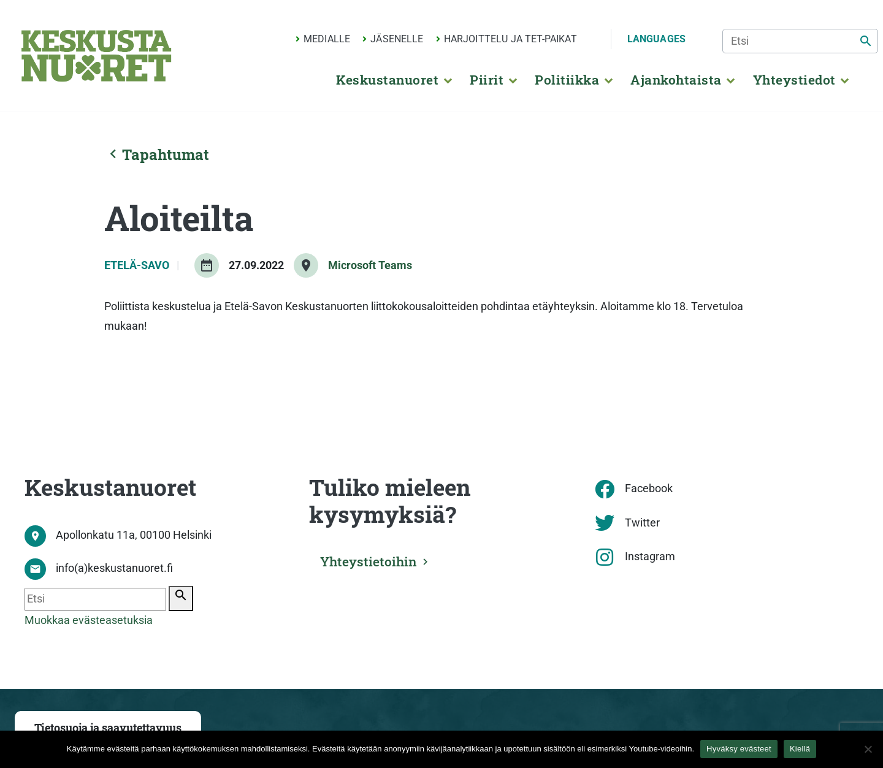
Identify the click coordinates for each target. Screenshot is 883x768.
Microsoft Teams (370, 265)
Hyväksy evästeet (738, 748)
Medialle (327, 39)
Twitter (642, 523)
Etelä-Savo (138, 265)
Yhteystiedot (794, 79)
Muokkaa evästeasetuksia (89, 620)
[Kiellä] (868, 749)
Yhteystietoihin (368, 561)
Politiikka (567, 79)
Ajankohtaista (675, 79)
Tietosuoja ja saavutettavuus (108, 728)
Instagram (650, 556)
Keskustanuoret (387, 79)
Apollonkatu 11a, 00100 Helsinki (134, 535)
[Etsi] (800, 41)
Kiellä (800, 748)
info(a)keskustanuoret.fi (114, 568)
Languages (656, 39)
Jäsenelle (396, 39)
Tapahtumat (156, 154)
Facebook (649, 488)
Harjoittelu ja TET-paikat (510, 39)
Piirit (486, 79)
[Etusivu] (96, 56)
